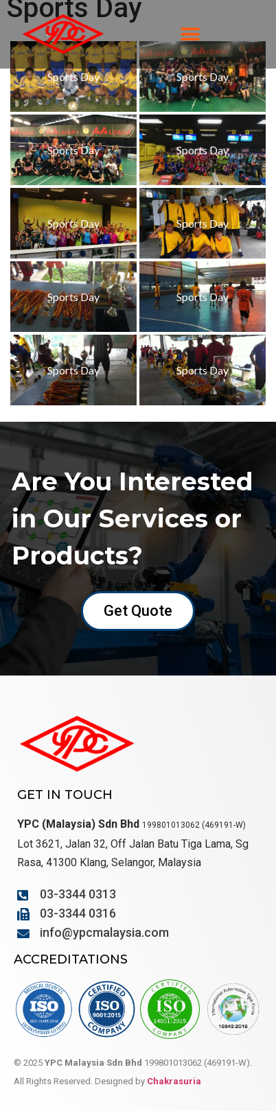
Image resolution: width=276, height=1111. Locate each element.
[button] (190, 34)
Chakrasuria (174, 1081)
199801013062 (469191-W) (194, 825)
